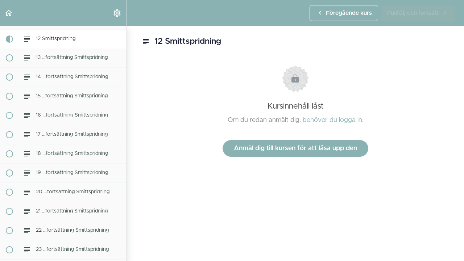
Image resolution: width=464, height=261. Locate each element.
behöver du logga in (332, 120)
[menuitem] (117, 13)
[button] (9, 13)
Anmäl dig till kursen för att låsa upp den (295, 148)
